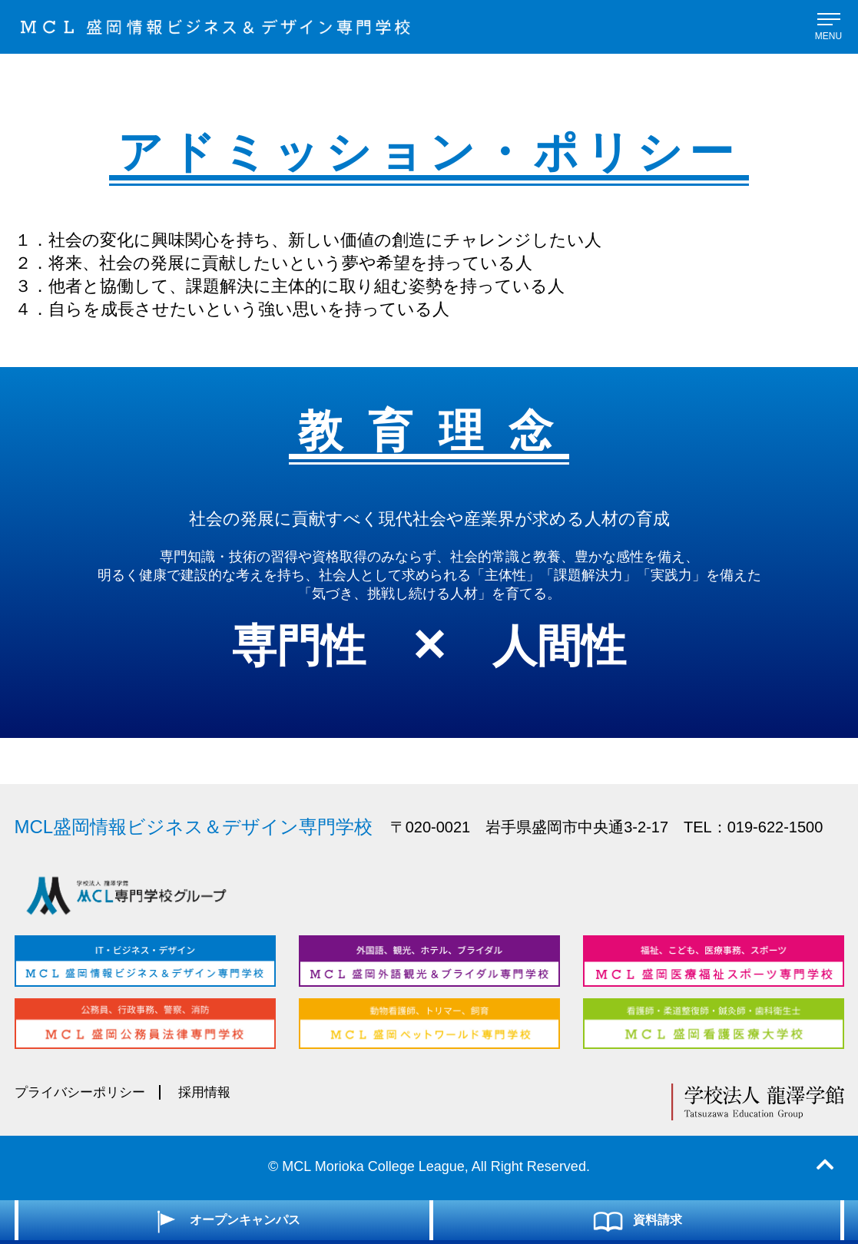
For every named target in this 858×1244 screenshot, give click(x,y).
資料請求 (636, 1219)
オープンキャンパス (224, 1219)
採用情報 (213, 1092)
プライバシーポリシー (84, 1092)
